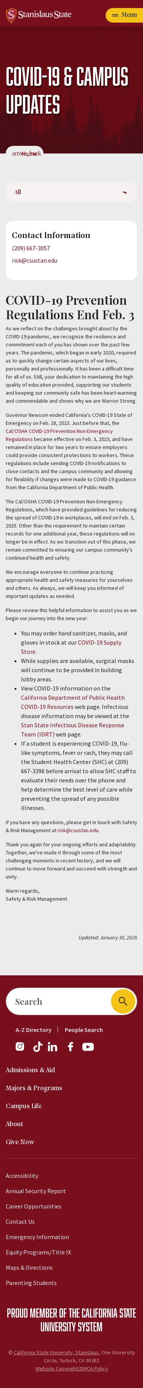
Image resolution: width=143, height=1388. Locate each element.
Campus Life (24, 1106)
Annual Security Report (36, 1191)
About (14, 1124)
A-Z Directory (33, 1030)
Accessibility (22, 1175)
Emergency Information (37, 1237)
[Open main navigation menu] (124, 15)
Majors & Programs (34, 1088)
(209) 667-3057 (31, 248)
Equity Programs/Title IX (38, 1252)
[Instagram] (23, 1050)
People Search (84, 1030)
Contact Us (20, 1221)
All (17, 192)
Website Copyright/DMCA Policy (71, 1368)
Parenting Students (31, 1283)
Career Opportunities (33, 1206)
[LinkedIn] (53, 1050)
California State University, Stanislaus (56, 1352)
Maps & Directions (29, 1267)
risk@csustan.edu (34, 260)
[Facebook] (73, 1050)
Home (29, 153)
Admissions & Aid (30, 1070)
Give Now (20, 1142)
